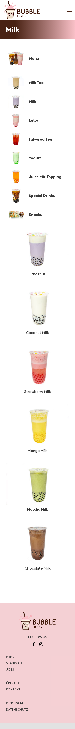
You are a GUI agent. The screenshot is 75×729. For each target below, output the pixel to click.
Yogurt (35, 157)
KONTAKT (13, 689)
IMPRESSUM (14, 703)
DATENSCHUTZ (17, 709)
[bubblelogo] (37, 612)
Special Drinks (42, 195)
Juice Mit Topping (45, 176)
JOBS (10, 669)
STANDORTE (15, 663)
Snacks (35, 214)
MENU (10, 657)
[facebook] (34, 644)
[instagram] (41, 644)
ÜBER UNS (13, 683)
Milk (32, 101)
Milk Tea (36, 82)
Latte (33, 120)
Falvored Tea (40, 139)
